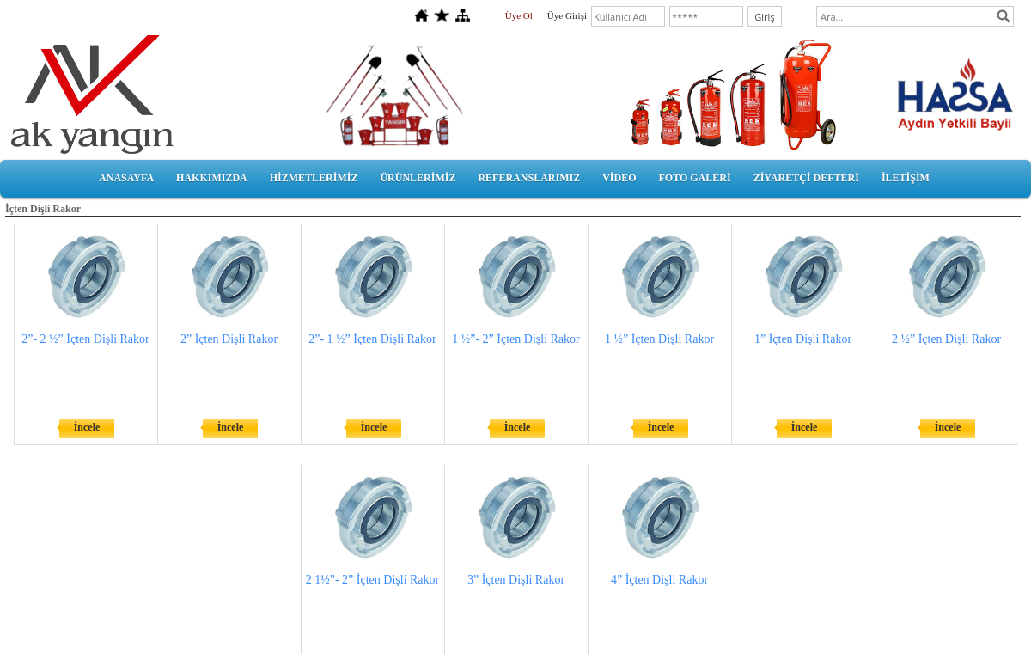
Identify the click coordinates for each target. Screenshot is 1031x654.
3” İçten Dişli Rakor (515, 579)
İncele (87, 427)
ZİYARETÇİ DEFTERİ (806, 178)
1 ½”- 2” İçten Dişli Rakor (516, 339)
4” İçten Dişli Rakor (659, 579)
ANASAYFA (126, 178)
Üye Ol (519, 15)
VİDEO (619, 178)
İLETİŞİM (906, 178)
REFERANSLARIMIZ (529, 178)
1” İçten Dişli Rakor (802, 339)
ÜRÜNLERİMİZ (417, 178)
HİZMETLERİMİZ (314, 178)
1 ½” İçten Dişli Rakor (659, 339)
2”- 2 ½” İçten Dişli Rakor (85, 339)
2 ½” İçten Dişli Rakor (946, 339)
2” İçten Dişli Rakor (229, 339)
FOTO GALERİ (694, 178)
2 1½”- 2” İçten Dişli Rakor (373, 579)
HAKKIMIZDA (211, 178)
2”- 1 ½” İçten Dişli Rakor (372, 339)
